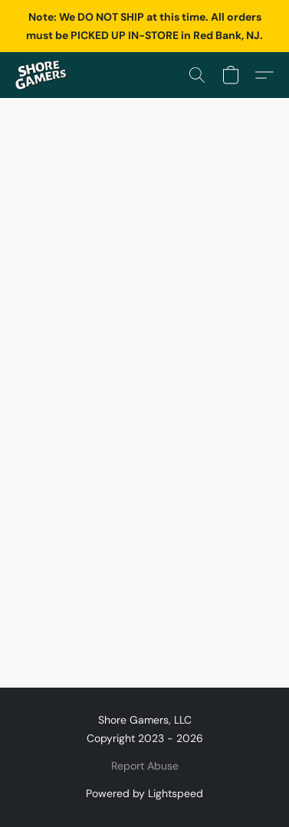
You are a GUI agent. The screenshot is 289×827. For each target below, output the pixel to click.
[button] (42, 75)
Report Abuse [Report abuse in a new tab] (145, 766)
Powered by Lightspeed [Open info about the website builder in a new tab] (144, 793)
